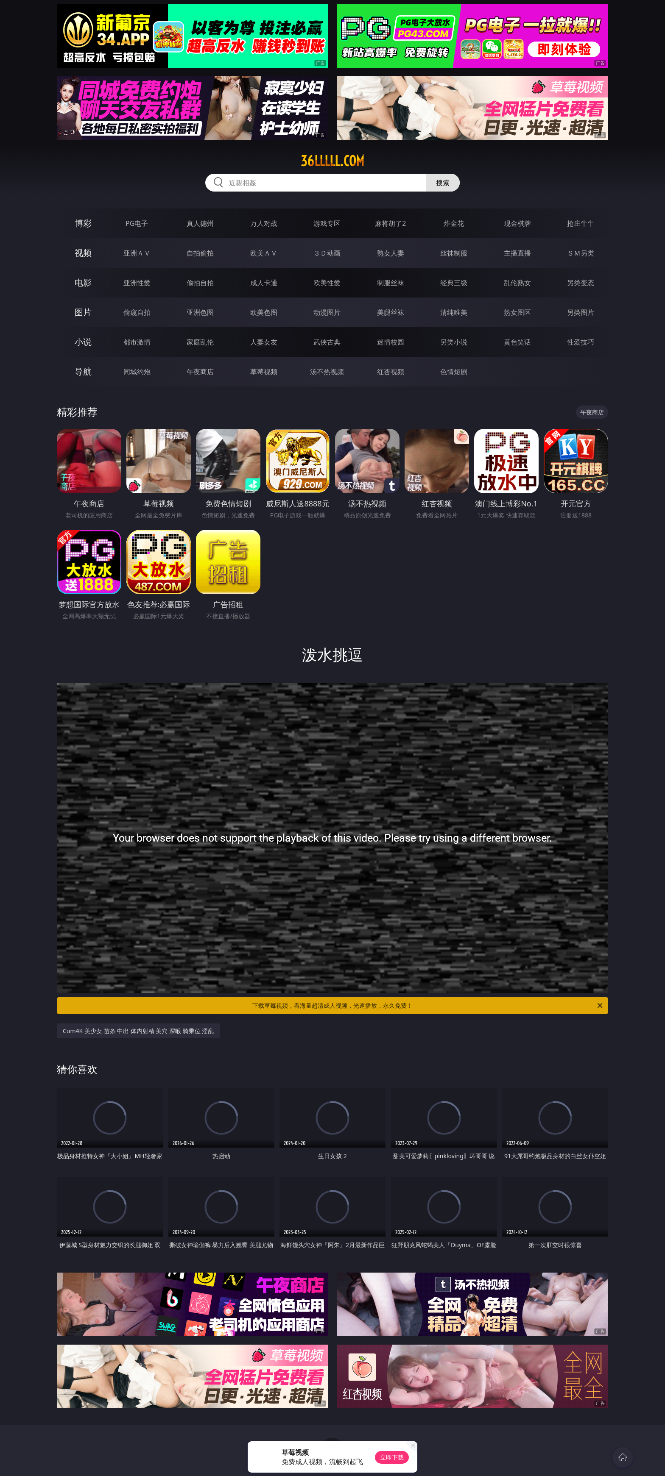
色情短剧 (453, 371)
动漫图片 (327, 312)
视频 (83, 253)
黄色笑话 (517, 342)
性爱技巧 (580, 342)
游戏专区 (327, 223)
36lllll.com (332, 161)
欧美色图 (263, 312)
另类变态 (580, 282)
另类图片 (580, 312)
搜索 (443, 182)
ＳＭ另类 (580, 253)
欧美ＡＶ (263, 253)
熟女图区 (517, 312)
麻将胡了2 (390, 223)
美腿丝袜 (390, 312)
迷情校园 (390, 342)
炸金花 (454, 223)
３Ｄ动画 (327, 253)
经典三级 (453, 282)
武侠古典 (327, 342)
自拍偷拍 (200, 253)
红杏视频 (390, 371)
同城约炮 (137, 371)
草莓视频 (263, 371)
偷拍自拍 (200, 282)
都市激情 (137, 342)
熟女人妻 (390, 253)
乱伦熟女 (517, 282)
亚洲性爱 (137, 282)
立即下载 (392, 1457)
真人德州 (200, 223)
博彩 (83, 223)
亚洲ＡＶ (137, 253)
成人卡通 (263, 282)
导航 (83, 371)
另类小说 (453, 342)
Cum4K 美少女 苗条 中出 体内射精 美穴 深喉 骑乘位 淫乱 (138, 1031)
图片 (83, 312)
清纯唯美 (453, 312)
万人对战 (263, 223)
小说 (83, 341)
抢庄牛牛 (580, 223)
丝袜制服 (453, 253)
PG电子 (137, 223)
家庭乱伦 (200, 342)
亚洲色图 (200, 312)
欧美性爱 (327, 282)
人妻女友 (263, 342)
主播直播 (517, 253)
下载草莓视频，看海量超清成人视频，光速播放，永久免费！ (428, 1006)
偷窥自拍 (137, 312)
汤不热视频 (327, 371)
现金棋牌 (517, 223)
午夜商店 (200, 371)
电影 (83, 282)
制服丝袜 (390, 282)
